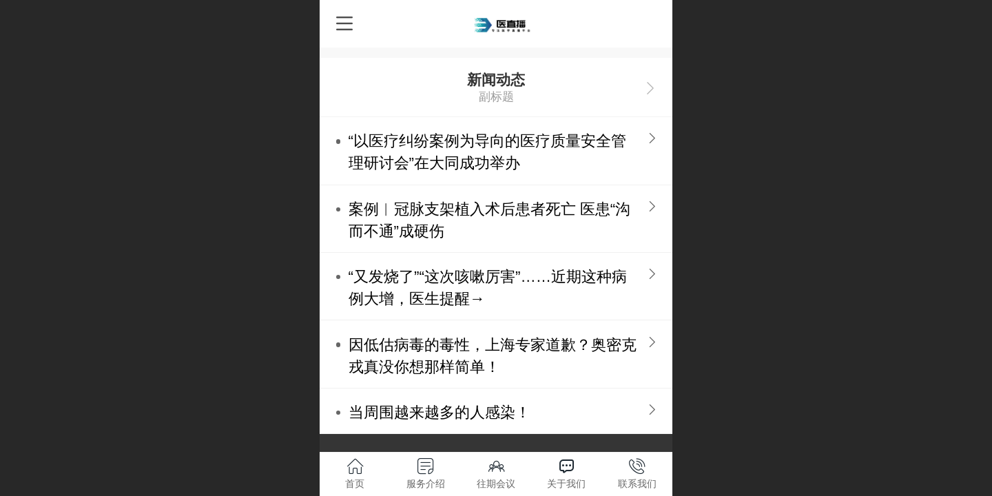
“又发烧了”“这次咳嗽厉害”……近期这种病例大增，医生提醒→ (488, 287)
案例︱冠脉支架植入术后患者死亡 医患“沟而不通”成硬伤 (490, 220)
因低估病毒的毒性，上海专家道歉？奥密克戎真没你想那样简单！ (493, 355)
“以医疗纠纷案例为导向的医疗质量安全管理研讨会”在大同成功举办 (487, 152)
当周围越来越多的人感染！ (439, 412)
